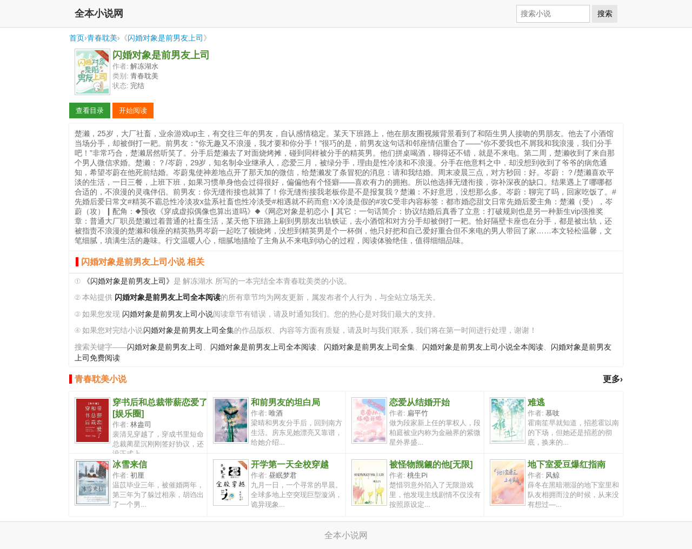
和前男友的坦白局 (285, 402)
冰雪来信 (129, 464)
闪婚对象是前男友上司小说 (167, 314)
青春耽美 (102, 38)
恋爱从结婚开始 (419, 402)
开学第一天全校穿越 (290, 464)
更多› (613, 379)
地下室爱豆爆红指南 (567, 464)
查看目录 (90, 110)
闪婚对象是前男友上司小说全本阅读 (482, 347)
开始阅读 (133, 110)
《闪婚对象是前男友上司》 (128, 281)
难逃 (536, 402)
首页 (76, 38)
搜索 (605, 13)
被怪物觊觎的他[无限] (431, 464)
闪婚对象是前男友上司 (165, 38)
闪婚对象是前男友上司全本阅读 (263, 347)
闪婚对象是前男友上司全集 (188, 330)
